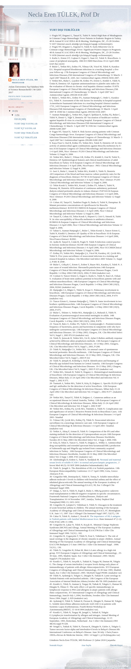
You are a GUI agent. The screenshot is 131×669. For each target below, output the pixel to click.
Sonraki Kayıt (56, 645)
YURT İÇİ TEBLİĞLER (25, 137)
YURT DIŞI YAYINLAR (25, 123)
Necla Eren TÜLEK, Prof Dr (63, 14)
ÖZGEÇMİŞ (20, 119)
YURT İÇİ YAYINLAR (25, 128)
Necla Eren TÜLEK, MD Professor (25, 81)
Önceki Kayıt (116, 645)
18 (13, 111)
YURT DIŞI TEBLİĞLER (65, 29)
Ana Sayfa (86, 645)
